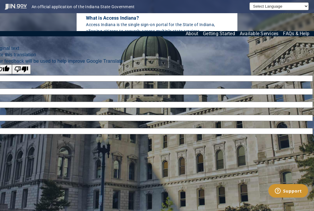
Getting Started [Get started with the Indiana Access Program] (219, 33)
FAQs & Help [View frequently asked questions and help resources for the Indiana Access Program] (296, 33)
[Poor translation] (21, 69)
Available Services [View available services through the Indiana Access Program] (259, 33)
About (192, 33)
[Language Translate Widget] (279, 6)
